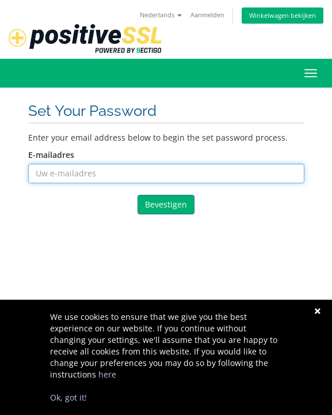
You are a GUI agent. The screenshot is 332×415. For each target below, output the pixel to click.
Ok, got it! (68, 397)
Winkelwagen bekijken (282, 15)
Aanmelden (207, 14)
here (107, 374)
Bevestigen (166, 204)
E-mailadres (51, 154)
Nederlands (161, 14)
